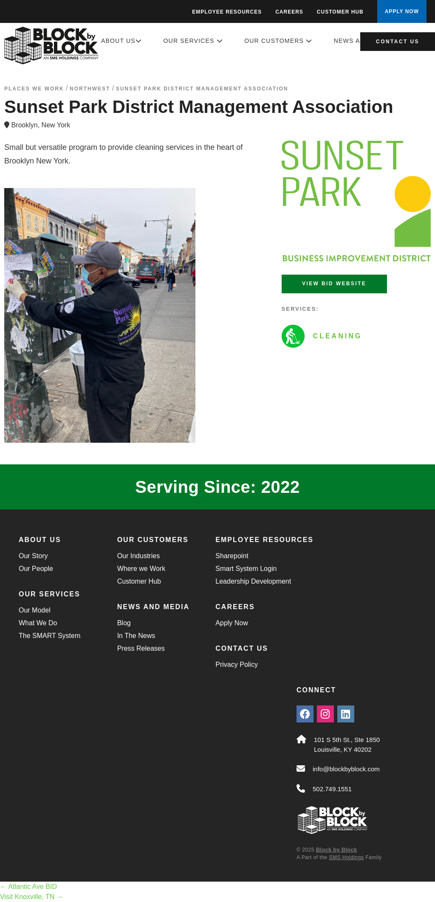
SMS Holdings (346, 857)
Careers (289, 12)
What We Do (38, 623)
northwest (90, 89)
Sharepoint (231, 555)
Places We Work (34, 89)
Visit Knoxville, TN (31, 896)
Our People (36, 568)
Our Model (35, 610)
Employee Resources (227, 12)
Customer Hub (340, 12)
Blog (124, 623)
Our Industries (138, 555)
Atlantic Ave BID (28, 886)
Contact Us (397, 42)
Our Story (33, 555)
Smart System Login (246, 568)
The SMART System (49, 635)
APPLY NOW (402, 11)
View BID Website (334, 284)
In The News (136, 635)
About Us (121, 40)
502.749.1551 (332, 788)
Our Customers (278, 40)
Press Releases (141, 648)
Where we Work (141, 568)
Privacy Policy (236, 664)
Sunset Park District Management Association (202, 89)
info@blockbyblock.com (346, 769)
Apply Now (231, 623)
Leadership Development (253, 581)
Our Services (193, 40)
